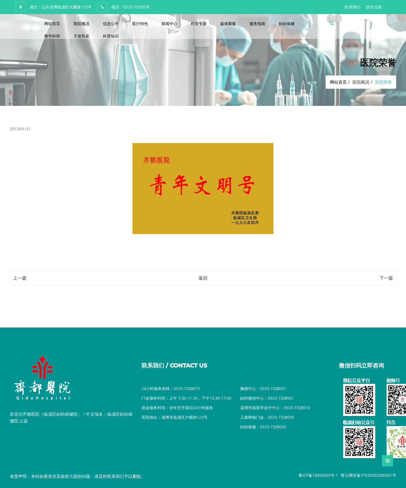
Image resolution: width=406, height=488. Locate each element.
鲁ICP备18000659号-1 (318, 475)
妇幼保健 (287, 23)
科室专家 (199, 23)
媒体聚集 (228, 23)
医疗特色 (140, 23)
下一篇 (386, 278)
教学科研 (52, 36)
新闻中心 (169, 23)
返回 (203, 278)
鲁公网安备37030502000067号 (368, 475)
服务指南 (257, 23)
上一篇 (20, 278)
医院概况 (81, 23)
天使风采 (81, 36)
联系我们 (352, 7)
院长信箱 (374, 7)
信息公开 (111, 23)
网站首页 (52, 23)
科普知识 (111, 36)
